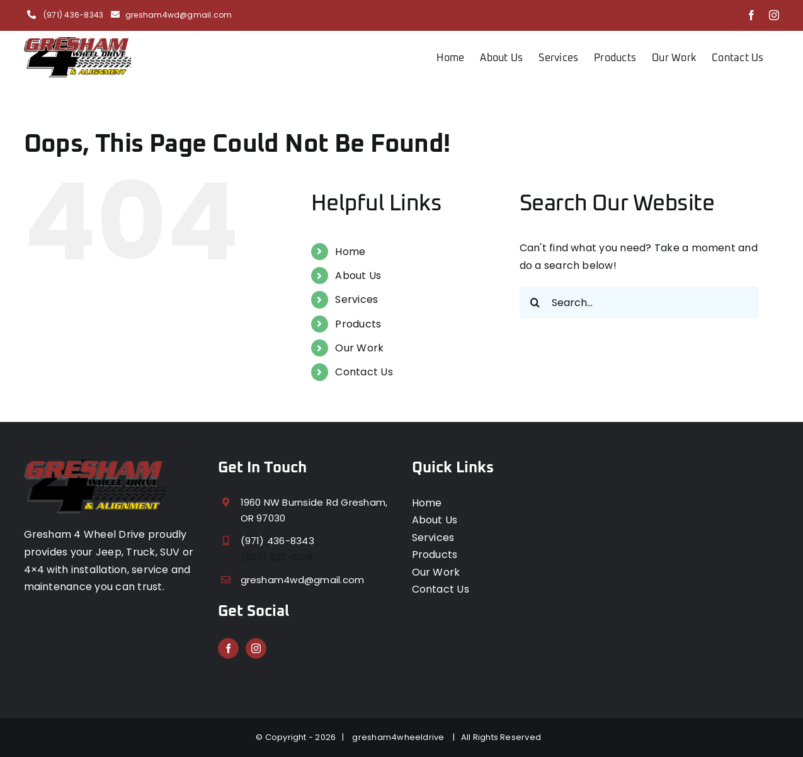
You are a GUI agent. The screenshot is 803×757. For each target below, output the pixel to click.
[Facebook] (228, 648)
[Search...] (639, 302)
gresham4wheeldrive (400, 737)
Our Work (359, 348)
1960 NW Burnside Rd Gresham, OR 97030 (314, 510)
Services (356, 299)
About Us (358, 275)
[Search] (535, 302)
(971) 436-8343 (73, 14)
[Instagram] (256, 648)
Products (358, 324)
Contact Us (363, 372)
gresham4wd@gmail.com (178, 14)
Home (350, 251)
